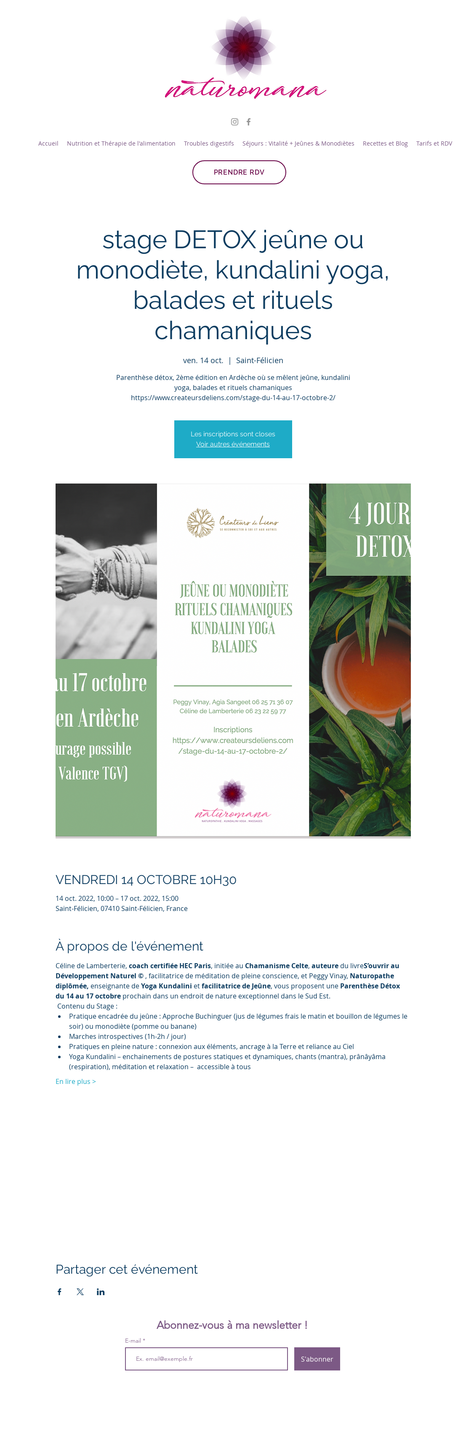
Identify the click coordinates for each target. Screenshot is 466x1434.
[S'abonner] (317, 1358)
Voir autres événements (233, 444)
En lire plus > (76, 1081)
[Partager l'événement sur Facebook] (60, 1291)
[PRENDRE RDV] (239, 172)
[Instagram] (235, 122)
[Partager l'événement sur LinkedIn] (101, 1291)
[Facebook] (248, 122)
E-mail (134, 1341)
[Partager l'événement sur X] (80, 1291)
